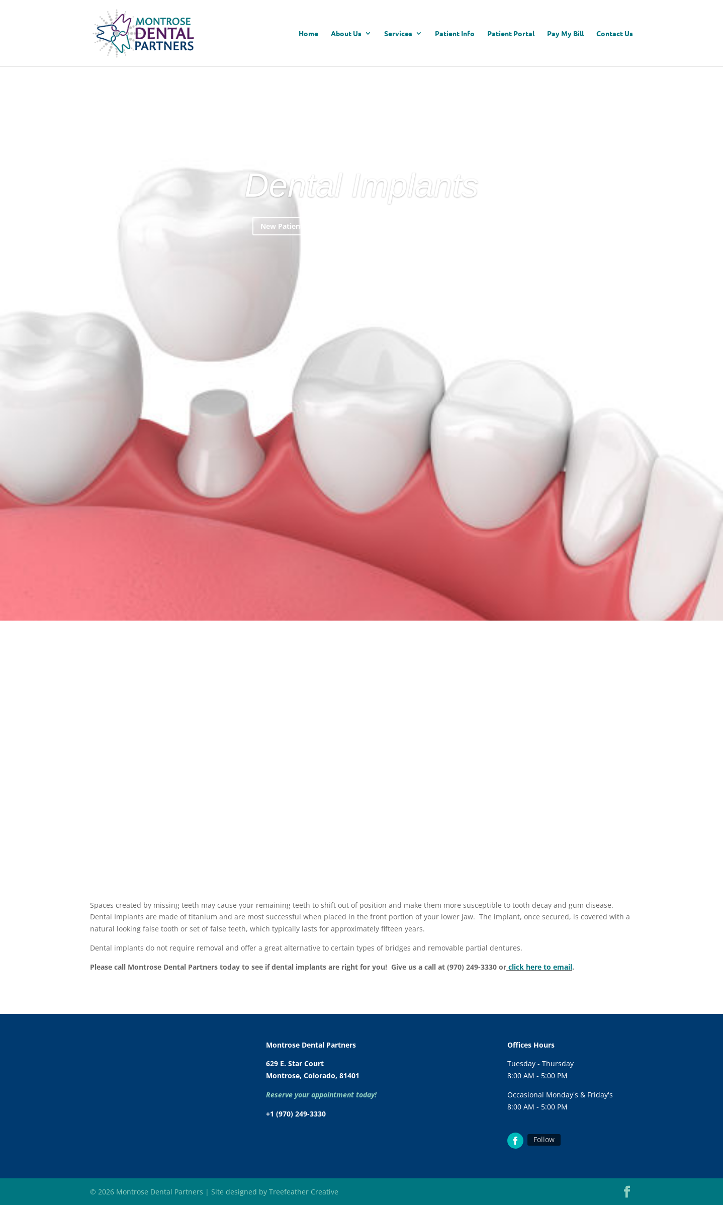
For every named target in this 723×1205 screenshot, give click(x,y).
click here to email (540, 967)
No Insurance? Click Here (419, 270)
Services (398, 34)
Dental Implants (361, 229)
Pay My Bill (565, 34)
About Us (346, 34)
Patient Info (455, 34)
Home (308, 34)
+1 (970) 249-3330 (296, 1113)
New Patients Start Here (302, 270)
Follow (544, 1139)
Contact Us (614, 34)
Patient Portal (510, 34)
